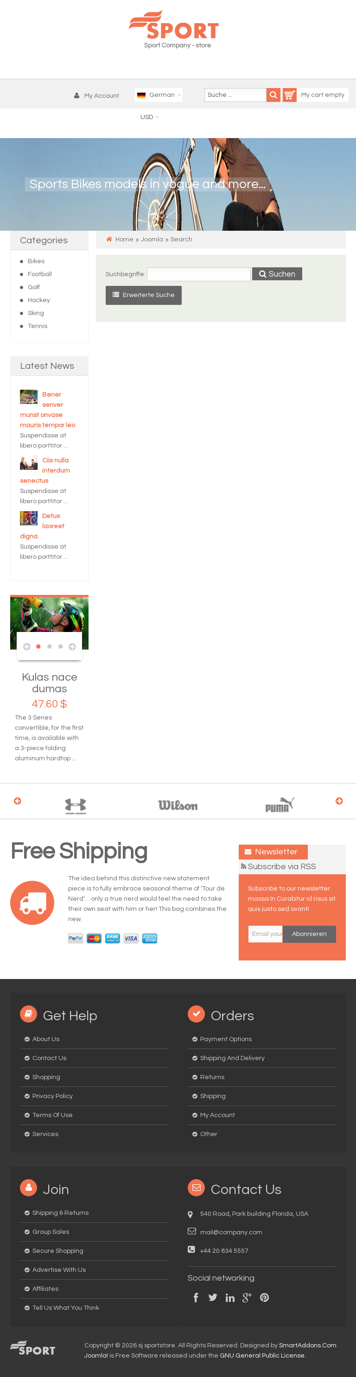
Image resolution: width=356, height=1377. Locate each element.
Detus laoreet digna (42, 526)
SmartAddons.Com (308, 1345)
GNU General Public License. (263, 1355)
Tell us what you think (65, 1308)
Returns (212, 1077)
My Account (217, 1115)
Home (124, 239)
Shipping (213, 1096)
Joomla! (96, 1355)
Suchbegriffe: (126, 274)
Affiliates (45, 1289)
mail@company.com (231, 1232)
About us (45, 1039)
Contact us (49, 1058)
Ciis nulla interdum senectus (45, 470)
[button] (99, 96)
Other (208, 1134)
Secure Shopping (57, 1251)
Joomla (152, 239)
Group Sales (50, 1232)
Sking (36, 313)
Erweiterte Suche (144, 294)
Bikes (36, 261)
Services (45, 1134)
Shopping (46, 1077)
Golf (34, 287)
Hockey (39, 300)
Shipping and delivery (232, 1058)
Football (40, 274)
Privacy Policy (52, 1096)
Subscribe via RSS (282, 866)
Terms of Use (52, 1115)
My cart (304, 95)
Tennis (37, 326)
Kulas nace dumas (49, 683)
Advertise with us (59, 1270)
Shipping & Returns (60, 1213)
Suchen (277, 274)
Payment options (226, 1039)
